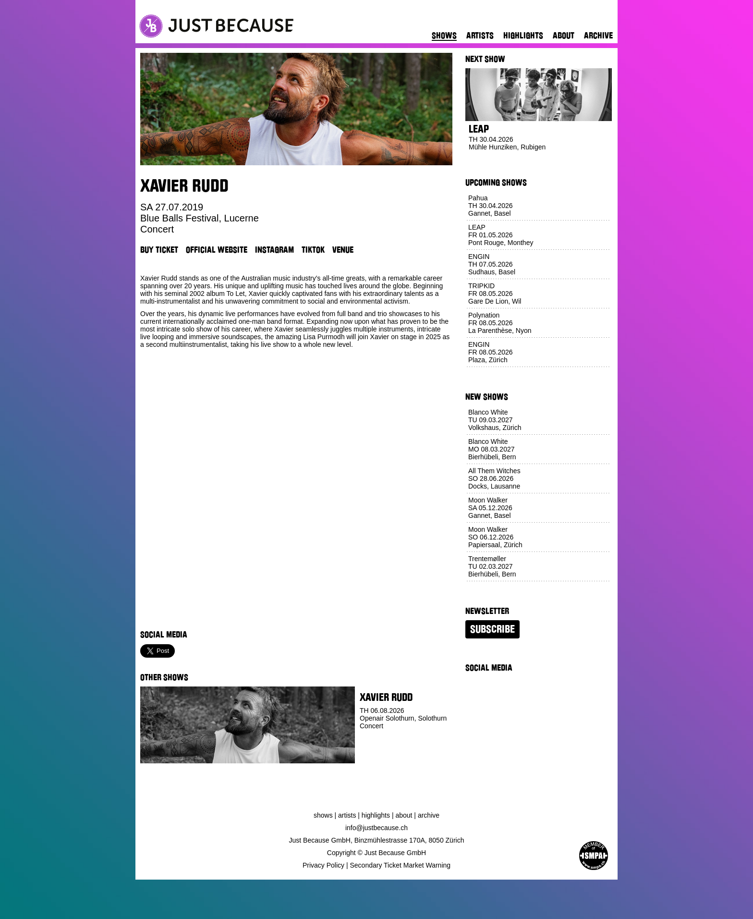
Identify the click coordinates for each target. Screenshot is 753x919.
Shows (444, 35)
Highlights (523, 35)
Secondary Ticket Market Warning (400, 865)
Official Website (216, 249)
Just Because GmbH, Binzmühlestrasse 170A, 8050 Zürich (376, 840)
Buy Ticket (159, 249)
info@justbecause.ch (376, 828)
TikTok (313, 249)
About (563, 35)
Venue (342, 249)
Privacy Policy (323, 865)
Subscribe (492, 629)
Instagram (274, 249)
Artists (480, 35)
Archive (598, 35)
